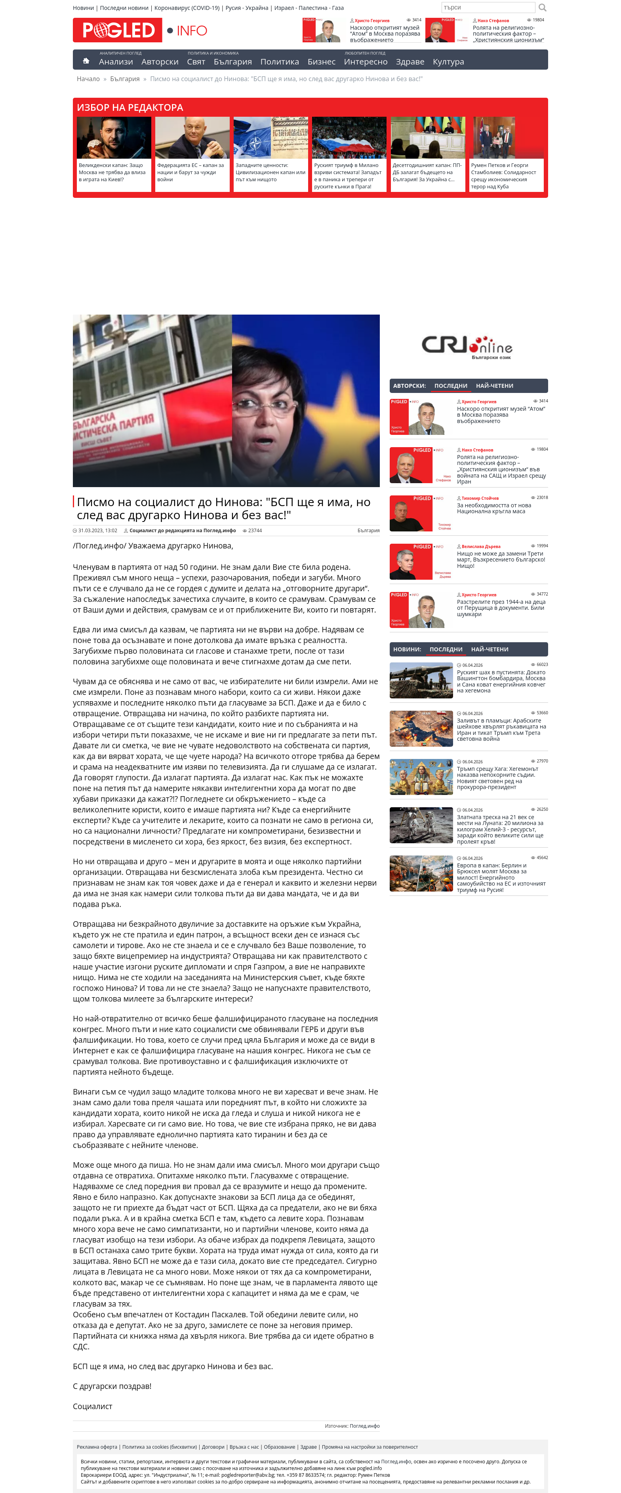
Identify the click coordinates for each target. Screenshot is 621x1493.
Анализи (116, 61)
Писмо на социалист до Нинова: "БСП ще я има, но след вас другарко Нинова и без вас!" (224, 508)
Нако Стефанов (493, 20)
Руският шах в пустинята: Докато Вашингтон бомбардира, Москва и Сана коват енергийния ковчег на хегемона (501, 681)
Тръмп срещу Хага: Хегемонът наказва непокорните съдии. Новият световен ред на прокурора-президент (497, 778)
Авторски (160, 61)
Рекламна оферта (97, 1447)
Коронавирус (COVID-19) (186, 7)
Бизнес (322, 61)
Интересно (365, 61)
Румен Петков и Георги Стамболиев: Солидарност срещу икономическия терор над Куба (503, 175)
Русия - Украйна (246, 7)
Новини (83, 7)
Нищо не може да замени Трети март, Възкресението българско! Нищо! (501, 559)
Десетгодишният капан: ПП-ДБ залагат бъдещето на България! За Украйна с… (427, 172)
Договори (213, 1447)
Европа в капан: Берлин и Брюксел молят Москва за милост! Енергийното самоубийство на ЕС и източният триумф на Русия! (501, 877)
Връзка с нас (244, 1447)
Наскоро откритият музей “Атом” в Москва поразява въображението (385, 34)
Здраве (410, 61)
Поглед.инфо (365, 1426)
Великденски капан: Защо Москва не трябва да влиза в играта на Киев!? (112, 172)
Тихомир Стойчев (480, 498)
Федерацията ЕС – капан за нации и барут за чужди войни (190, 172)
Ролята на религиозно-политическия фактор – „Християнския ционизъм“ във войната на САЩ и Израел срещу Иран (508, 40)
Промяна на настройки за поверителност (370, 1447)
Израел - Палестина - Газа (309, 7)
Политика (280, 61)
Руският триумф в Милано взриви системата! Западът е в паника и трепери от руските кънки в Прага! (347, 175)
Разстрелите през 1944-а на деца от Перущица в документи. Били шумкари (501, 608)
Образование (279, 1447)
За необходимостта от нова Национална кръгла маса (494, 508)
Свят (196, 61)
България (233, 61)
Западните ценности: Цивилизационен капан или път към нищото (270, 172)
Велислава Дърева (481, 546)
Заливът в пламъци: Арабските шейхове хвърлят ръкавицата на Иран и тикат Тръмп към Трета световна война (501, 729)
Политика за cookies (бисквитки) (159, 1447)
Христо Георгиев (372, 20)
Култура (449, 61)
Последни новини (124, 7)
